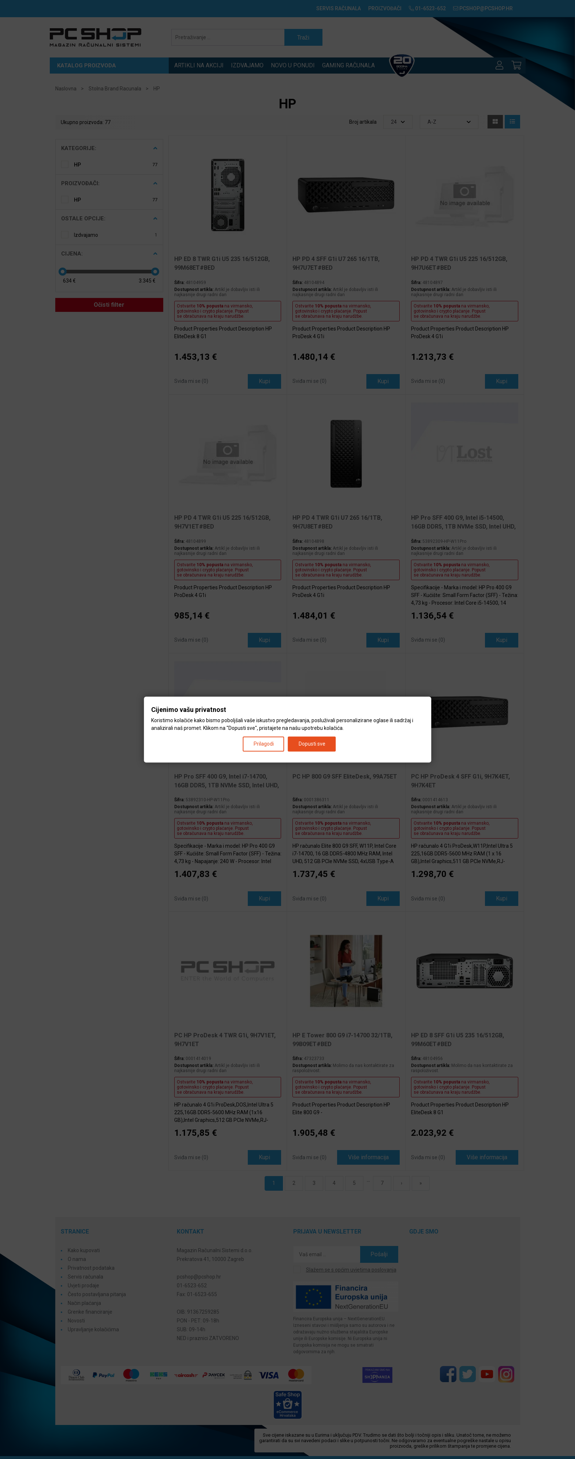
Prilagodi (264, 744)
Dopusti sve (312, 744)
